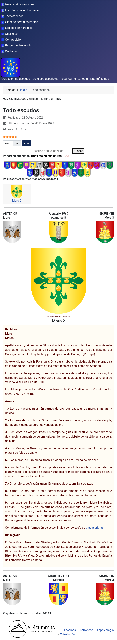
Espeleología (105, 630)
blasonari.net (94, 527)
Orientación (67, 634)
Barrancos (86, 630)
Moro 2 (16, 200)
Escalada (70, 630)
